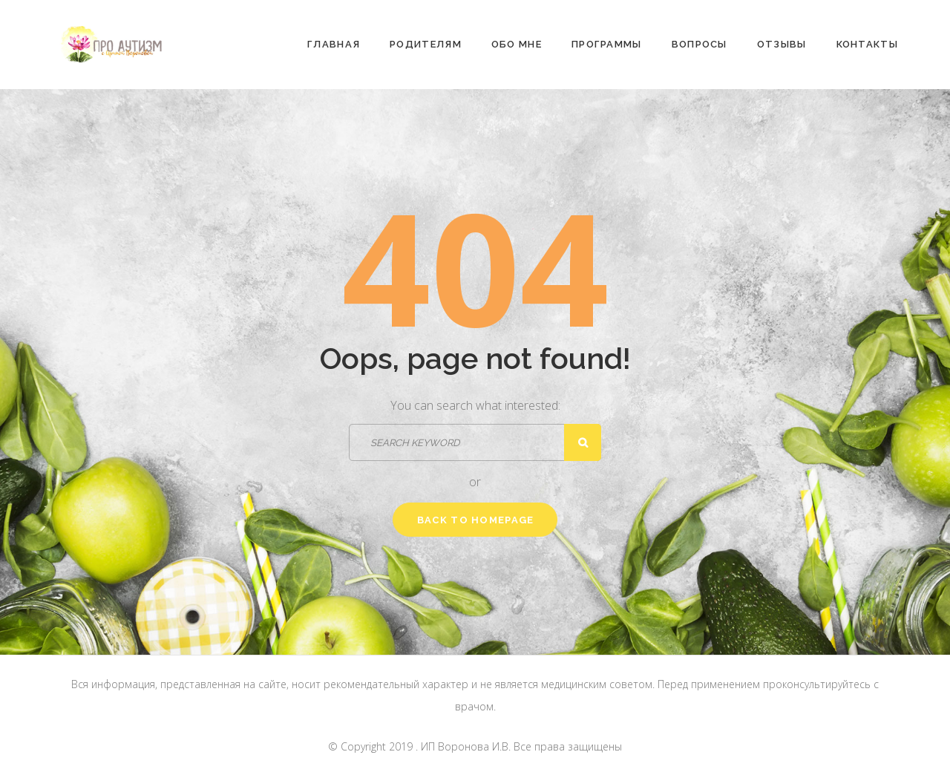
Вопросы (699, 44)
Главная (333, 44)
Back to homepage (475, 520)
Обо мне (516, 44)
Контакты (867, 44)
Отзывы (782, 44)
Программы (606, 44)
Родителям (426, 44)
